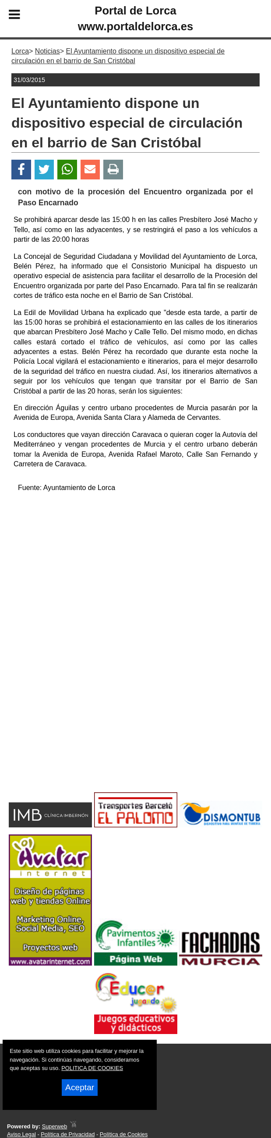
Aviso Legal (21, 1134)
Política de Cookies (124, 1134)
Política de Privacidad (68, 1134)
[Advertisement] (135, 561)
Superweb (54, 1126)
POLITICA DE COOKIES (92, 1068)
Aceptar (79, 1087)
